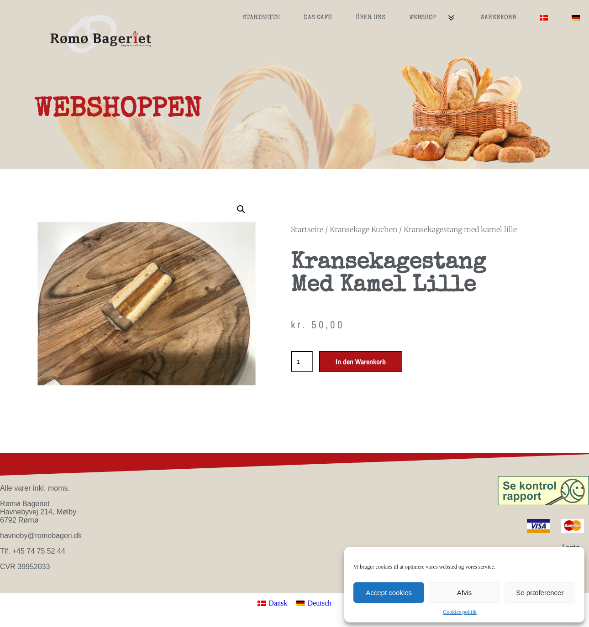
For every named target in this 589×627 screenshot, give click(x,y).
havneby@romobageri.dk (41, 535)
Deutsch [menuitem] (319, 603)
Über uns (370, 18)
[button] (241, 209)
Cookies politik (460, 612)
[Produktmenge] (302, 361)
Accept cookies (389, 592)
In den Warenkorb (361, 362)
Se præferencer (539, 592)
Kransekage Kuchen (363, 229)
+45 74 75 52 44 (38, 551)
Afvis (464, 592)
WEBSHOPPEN (117, 110)
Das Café (318, 18)
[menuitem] (544, 18)
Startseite (261, 18)
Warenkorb (498, 18)
